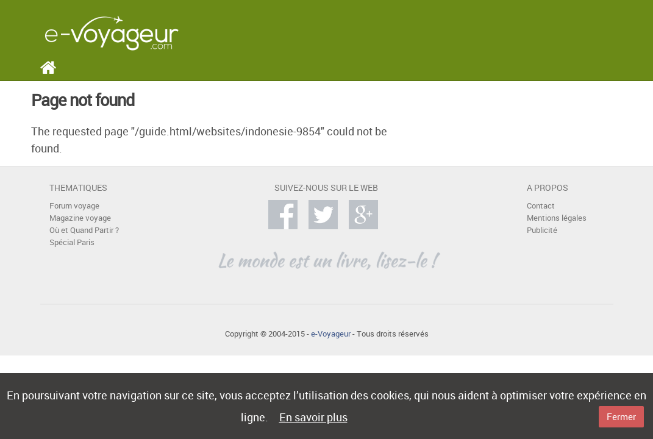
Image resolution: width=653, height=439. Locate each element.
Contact (541, 206)
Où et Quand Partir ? (84, 230)
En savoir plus (313, 417)
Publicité (542, 230)
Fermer (621, 416)
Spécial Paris (72, 242)
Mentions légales (557, 218)
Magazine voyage (80, 218)
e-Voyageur (331, 334)
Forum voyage (74, 206)
